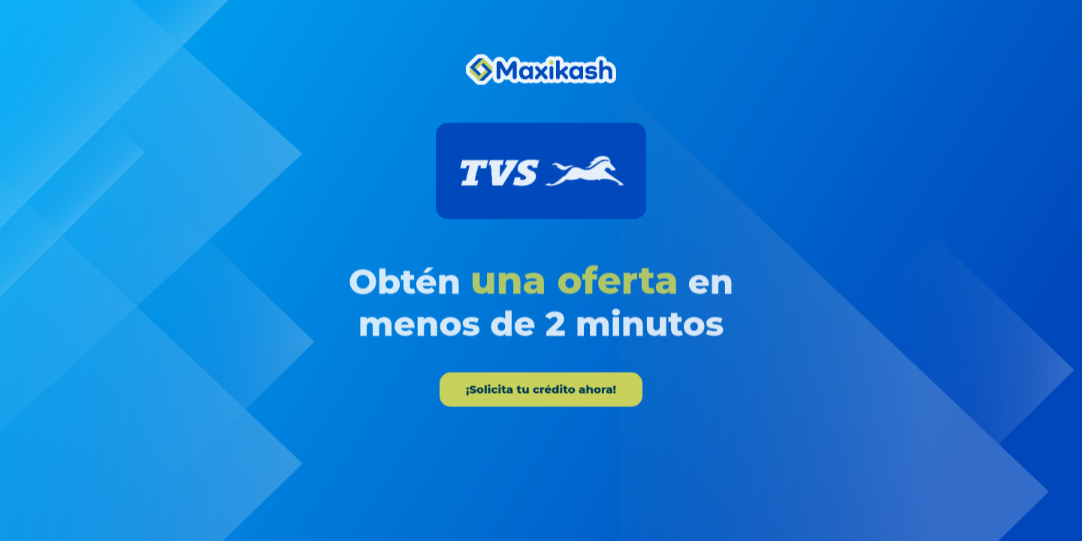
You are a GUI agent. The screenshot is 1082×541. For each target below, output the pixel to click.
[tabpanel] (541, 230)
